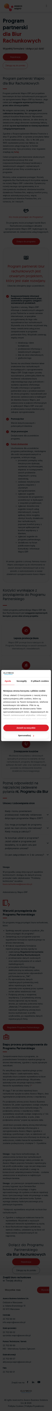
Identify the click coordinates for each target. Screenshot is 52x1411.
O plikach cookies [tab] (40, 681)
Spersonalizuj (26, 735)
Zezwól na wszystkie (26, 728)
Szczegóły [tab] (22, 681)
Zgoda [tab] (8, 681)
